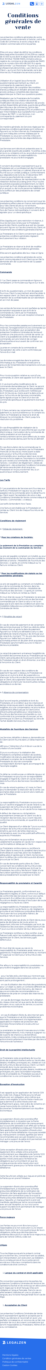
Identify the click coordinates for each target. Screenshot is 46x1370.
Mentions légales (10, 1355)
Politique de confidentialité (15, 1362)
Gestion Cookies (9, 1365)
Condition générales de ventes (16, 1358)
